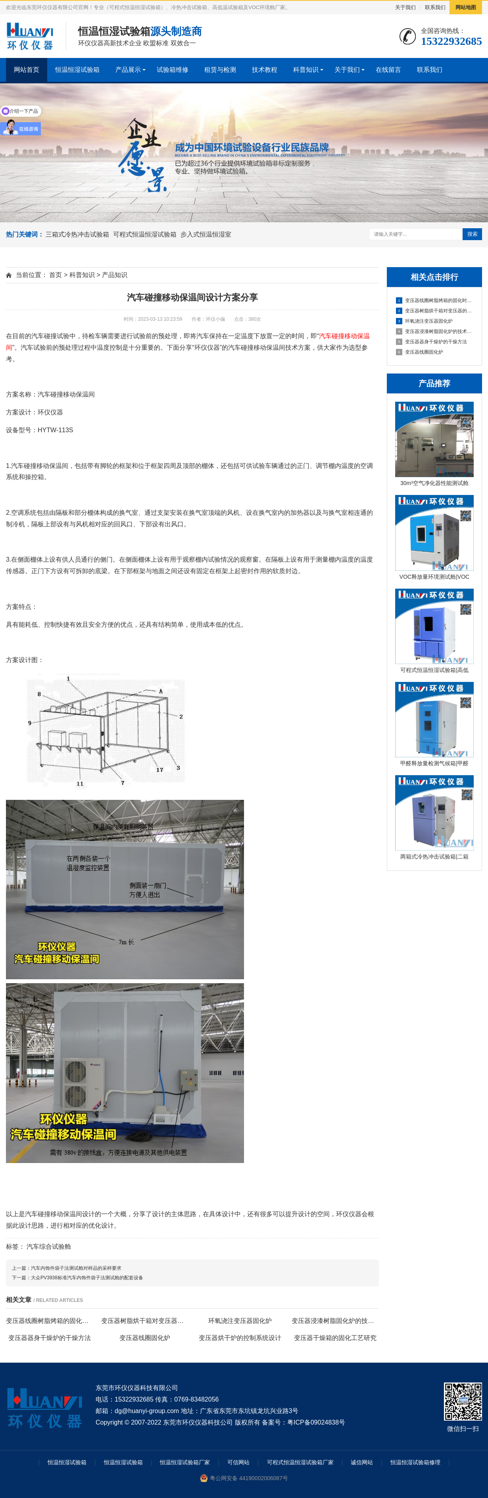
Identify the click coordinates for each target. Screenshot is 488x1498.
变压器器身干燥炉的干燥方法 (431, 342)
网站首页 (26, 69)
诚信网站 (362, 1462)
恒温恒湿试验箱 (77, 69)
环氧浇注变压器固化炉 (424, 321)
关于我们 (405, 7)
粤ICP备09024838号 (316, 1422)
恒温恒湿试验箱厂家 (185, 1462)
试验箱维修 (172, 69)
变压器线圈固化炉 (419, 352)
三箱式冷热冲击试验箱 (77, 234)
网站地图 (465, 7)
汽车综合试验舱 (49, 1246)
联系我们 (435, 7)
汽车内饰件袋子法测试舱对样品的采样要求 (76, 1268)
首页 (55, 274)
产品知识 (114, 274)
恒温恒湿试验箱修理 (415, 1462)
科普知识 (306, 69)
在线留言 (388, 69)
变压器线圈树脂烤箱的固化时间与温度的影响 (435, 300)
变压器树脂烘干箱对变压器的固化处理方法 (435, 311)
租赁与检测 (220, 69)
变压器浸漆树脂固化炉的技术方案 (435, 331)
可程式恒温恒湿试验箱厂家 (300, 1462)
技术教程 (264, 69)
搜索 (472, 234)
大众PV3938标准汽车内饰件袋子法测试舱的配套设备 (87, 1277)
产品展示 (128, 69)
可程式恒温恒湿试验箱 (145, 234)
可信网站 (238, 1462)
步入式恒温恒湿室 (206, 234)
